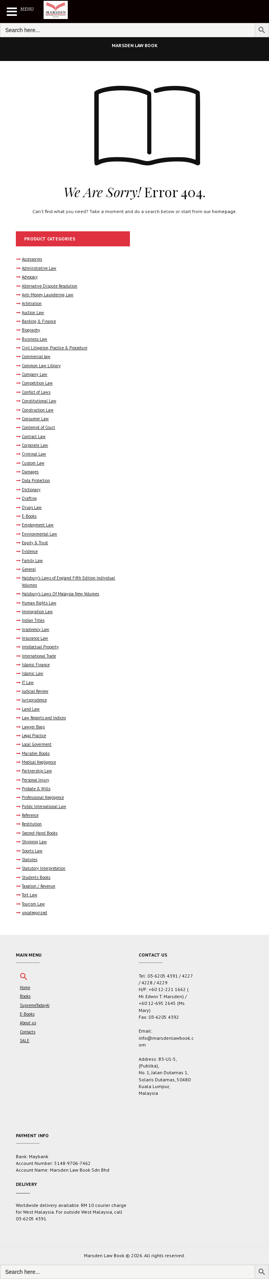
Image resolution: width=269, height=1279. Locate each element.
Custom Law (33, 463)
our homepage (220, 211)
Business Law (34, 339)
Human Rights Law (39, 603)
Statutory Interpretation (43, 868)
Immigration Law (37, 611)
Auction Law (33, 312)
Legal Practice (34, 735)
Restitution (32, 824)
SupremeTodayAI (35, 1005)
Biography (31, 330)
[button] (24, 979)
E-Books (29, 516)
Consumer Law (35, 418)
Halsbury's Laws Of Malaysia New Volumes (60, 594)
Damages (30, 472)
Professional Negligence (43, 797)
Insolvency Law (35, 629)
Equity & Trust (35, 542)
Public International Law (44, 806)
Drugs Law (32, 507)
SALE (24, 1040)
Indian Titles (33, 620)
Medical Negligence (39, 762)
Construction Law (37, 410)
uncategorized (34, 912)
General (29, 569)
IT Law (28, 682)
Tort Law (29, 895)
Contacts (27, 1032)
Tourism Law (33, 904)
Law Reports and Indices (44, 718)
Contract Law (34, 436)
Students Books (36, 877)
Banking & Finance (39, 321)
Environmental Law (39, 534)
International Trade (39, 656)
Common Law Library (41, 365)
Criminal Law (34, 454)
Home (25, 987)
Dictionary (31, 489)
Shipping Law (34, 841)
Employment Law (37, 525)
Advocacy (30, 277)
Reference (30, 815)
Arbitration (32, 303)
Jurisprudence (34, 700)
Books (25, 996)
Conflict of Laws (36, 392)
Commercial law (36, 356)
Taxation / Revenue (38, 886)
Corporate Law (35, 445)
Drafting (29, 498)
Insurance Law (35, 638)
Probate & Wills (36, 788)
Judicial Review (35, 691)
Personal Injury (35, 780)
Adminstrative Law (39, 268)
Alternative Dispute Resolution (49, 286)
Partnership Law (37, 771)
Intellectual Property (40, 647)
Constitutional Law (39, 401)
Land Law (31, 709)
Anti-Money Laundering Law (47, 294)
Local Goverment (37, 744)
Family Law (32, 560)
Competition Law (37, 383)
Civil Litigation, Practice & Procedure (54, 348)
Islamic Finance (36, 664)
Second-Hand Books (39, 833)
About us (28, 1022)
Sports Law (32, 851)
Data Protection (36, 480)
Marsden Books (36, 753)
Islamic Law (32, 673)
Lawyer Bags (33, 727)
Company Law (34, 374)
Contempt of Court (38, 427)
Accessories (32, 259)
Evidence (30, 551)
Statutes (29, 859)
